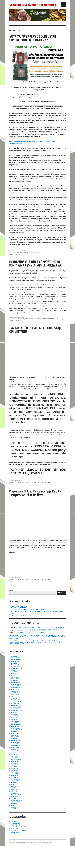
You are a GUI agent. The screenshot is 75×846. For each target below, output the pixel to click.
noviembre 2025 (16, 661)
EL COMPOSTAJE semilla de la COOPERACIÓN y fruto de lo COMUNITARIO (39, 627)
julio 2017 (14, 782)
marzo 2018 (14, 770)
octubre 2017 (15, 777)
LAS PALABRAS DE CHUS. (19, 606)
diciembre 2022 (16, 700)
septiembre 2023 (16, 688)
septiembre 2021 (16, 710)
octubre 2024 (15, 666)
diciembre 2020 (16, 724)
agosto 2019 (15, 747)
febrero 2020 (15, 737)
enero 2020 (14, 739)
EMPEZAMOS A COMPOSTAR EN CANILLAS (43, 630)
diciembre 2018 (16, 760)
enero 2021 (14, 723)
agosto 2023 (15, 689)
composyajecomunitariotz (18, 630)
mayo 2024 (14, 673)
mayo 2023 (14, 691)
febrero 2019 (15, 756)
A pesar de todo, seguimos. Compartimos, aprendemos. (29, 615)
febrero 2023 (15, 696)
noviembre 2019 (16, 742)
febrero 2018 (15, 772)
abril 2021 (14, 717)
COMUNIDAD (20, 319)
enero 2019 (14, 758)
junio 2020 (14, 733)
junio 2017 (14, 784)
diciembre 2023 (16, 682)
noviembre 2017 (16, 775)
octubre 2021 (15, 709)
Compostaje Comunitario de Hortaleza (32, 4)
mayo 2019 (14, 751)
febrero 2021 (15, 721)
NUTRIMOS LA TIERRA (49, 319)
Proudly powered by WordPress (19, 843)
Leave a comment (15, 254)
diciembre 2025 (16, 659)
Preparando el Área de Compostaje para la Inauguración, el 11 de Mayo (35, 493)
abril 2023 (14, 693)
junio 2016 (14, 805)
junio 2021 (14, 714)
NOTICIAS (14, 828)
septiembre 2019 (16, 746)
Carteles (14, 821)
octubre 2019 (15, 744)
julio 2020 (14, 731)
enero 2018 (14, 774)
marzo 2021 (14, 719)
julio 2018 (14, 767)
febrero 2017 (15, 791)
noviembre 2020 (16, 726)
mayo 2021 (14, 716)
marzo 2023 (15, 695)
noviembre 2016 (16, 796)
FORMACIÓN (15, 825)
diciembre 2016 (16, 795)
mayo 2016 (14, 807)
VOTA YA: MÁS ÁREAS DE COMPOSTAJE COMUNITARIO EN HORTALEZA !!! (33, 38)
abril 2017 (14, 788)
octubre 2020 (15, 728)
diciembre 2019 (16, 740)
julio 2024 (14, 670)
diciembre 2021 (16, 705)
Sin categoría (36, 253)
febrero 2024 (15, 679)
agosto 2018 (15, 765)
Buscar (11, 590)
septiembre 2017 (16, 779)
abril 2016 (14, 809)
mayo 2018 (14, 768)
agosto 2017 (15, 781)
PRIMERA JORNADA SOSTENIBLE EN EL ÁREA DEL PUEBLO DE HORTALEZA (35, 642)
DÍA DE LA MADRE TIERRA (19, 608)
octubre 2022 (15, 703)
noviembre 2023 (16, 684)
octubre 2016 (15, 798)
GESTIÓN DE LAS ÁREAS (24, 253)
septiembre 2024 (16, 668)
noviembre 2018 (16, 761)
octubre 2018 (15, 763)
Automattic (48, 843)
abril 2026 (14, 656)
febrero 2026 (15, 658)
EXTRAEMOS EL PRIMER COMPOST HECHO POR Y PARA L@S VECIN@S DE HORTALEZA (35, 264)
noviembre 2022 (16, 702)
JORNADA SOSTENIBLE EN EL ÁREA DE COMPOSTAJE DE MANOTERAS (37, 637)
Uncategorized (16, 834)
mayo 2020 (14, 735)
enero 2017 (14, 793)
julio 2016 (14, 804)
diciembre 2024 (16, 665)
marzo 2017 (14, 789)
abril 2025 (14, 663)
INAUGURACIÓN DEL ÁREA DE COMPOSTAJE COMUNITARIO (35, 330)
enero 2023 (14, 698)
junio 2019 (14, 749)
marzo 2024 (15, 677)
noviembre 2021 (16, 707)
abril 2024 (14, 675)
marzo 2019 (14, 754)
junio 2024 (14, 672)
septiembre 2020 (16, 730)
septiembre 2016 (16, 800)
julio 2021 (14, 712)
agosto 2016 (15, 802)
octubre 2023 (15, 686)
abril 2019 (14, 753)
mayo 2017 (14, 786)
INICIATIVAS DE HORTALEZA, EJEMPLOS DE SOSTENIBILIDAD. (32, 610)
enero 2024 (14, 681)
